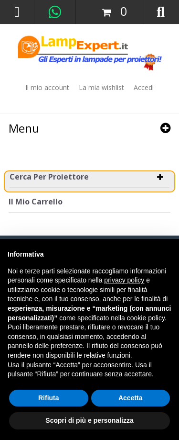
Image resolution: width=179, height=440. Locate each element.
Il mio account (47, 87)
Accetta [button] (130, 398)
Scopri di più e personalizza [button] (89, 420)
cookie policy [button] (146, 318)
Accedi (144, 87)
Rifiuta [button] (48, 398)
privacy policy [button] (124, 280)
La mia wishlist (101, 87)
